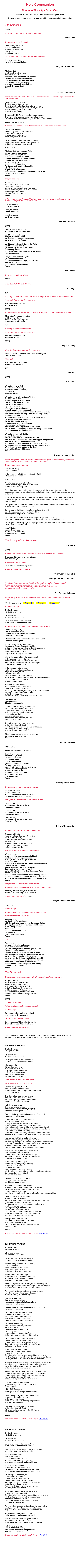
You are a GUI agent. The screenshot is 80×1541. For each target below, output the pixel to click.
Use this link (43, 1233)
